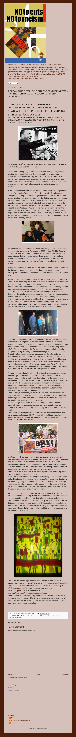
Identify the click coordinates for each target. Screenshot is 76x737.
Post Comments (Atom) (21, 677)
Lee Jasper (10, 687)
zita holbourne (18, 617)
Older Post (65, 674)
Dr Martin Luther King (45, 615)
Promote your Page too (13, 690)
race (10, 617)
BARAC (13, 718)
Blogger (45, 728)
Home (38, 674)
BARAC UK (21, 615)
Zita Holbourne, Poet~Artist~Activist (20, 720)
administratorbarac (16, 723)
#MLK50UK (15, 615)
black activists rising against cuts (31, 615)
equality (52, 615)
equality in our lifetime (60, 615)
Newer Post (11, 674)
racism (12, 617)
